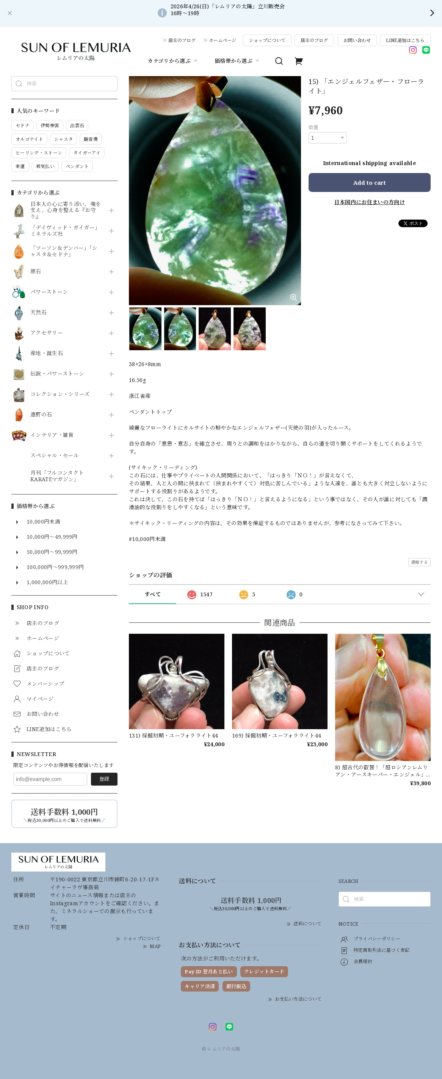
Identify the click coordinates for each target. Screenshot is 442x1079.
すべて (152, 594)
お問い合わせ (357, 40)
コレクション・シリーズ (60, 394)
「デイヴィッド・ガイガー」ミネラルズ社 (65, 231)
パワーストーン (49, 292)
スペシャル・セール (54, 455)
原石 (35, 271)
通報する (419, 562)
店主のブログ (182, 40)
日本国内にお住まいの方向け (369, 202)
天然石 (38, 312)
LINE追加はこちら (405, 40)
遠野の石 (41, 415)
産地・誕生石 (46, 353)
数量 (314, 127)
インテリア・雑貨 (52, 435)
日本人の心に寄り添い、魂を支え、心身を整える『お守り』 (65, 210)
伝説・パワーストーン (57, 374)
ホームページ (222, 40)
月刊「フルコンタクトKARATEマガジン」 (57, 476)
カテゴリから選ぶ (173, 61)
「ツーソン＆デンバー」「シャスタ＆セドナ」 (63, 251)
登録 (104, 778)
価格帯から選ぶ (238, 61)
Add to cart (369, 182)
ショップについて (267, 40)
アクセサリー (46, 333)
